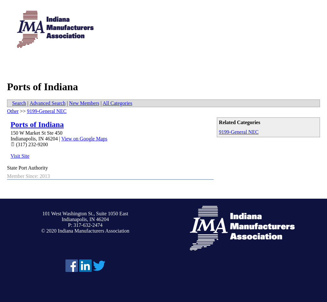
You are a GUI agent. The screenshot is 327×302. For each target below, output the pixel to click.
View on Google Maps (84, 138)
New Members (84, 103)
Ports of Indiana (37, 124)
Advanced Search (47, 103)
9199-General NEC (239, 132)
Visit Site (20, 156)
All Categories (117, 103)
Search (19, 103)
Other (13, 111)
